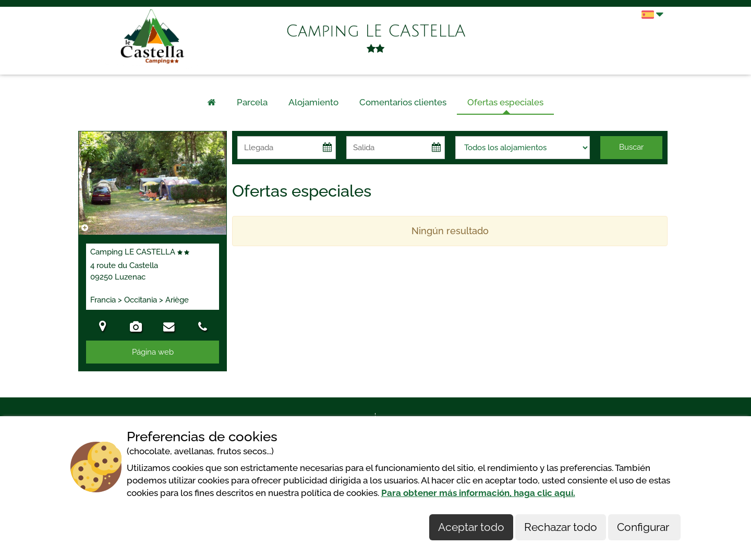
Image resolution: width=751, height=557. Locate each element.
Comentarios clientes (402, 102)
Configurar (644, 527)
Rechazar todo (560, 527)
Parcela (252, 102)
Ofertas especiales (505, 102)
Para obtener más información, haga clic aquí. (478, 493)
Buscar (631, 147)
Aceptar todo (471, 527)
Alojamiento (313, 102)
